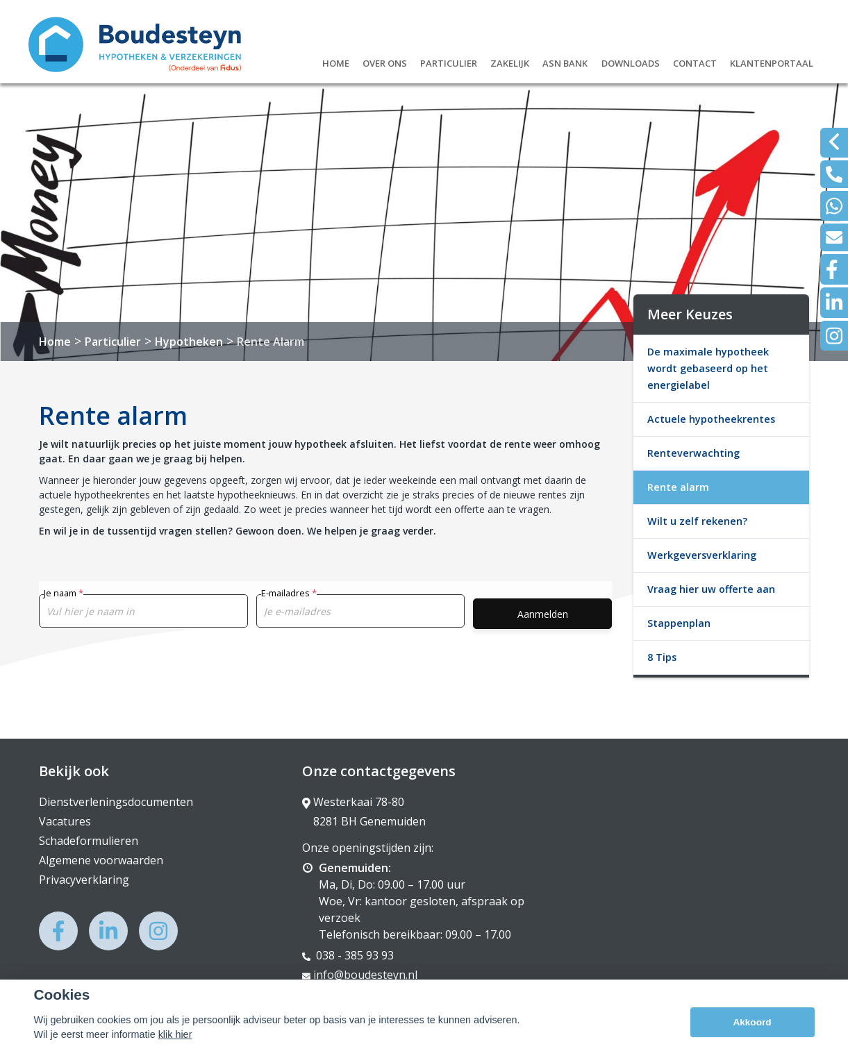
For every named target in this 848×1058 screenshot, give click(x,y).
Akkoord (752, 1030)
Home (335, 61)
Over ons (385, 61)
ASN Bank (565, 61)
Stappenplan (678, 623)
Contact (695, 61)
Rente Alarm (270, 341)
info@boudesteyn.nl (359, 974)
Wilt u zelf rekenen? (697, 521)
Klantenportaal (771, 61)
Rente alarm (678, 487)
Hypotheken (189, 341)
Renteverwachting (693, 453)
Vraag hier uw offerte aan (711, 589)
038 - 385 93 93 (348, 955)
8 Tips (661, 657)
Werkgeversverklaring (701, 555)
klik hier (175, 1042)
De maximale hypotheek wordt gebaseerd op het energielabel (708, 368)
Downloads (630, 61)
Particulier (448, 61)
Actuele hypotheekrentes (711, 419)
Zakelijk (509, 61)
